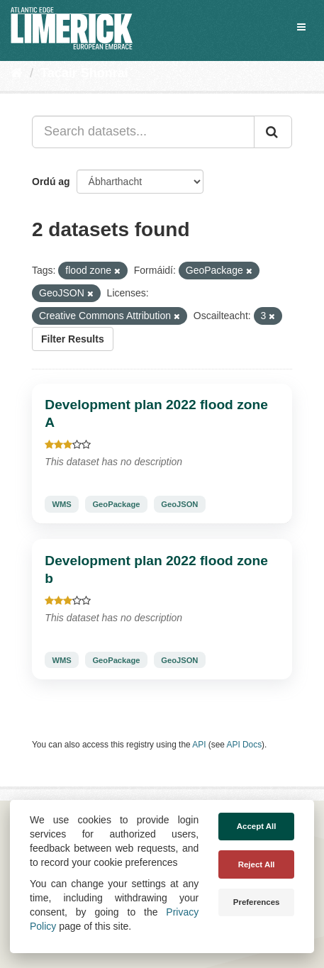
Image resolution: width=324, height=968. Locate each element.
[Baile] (17, 73)
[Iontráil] (273, 132)
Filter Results (72, 339)
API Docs (244, 745)
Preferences (256, 902)
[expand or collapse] (301, 27)
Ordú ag (51, 181)
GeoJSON (179, 504)
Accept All (256, 826)
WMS (61, 504)
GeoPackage (116, 504)
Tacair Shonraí (84, 73)
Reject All (256, 864)
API (199, 745)
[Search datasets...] (143, 132)
